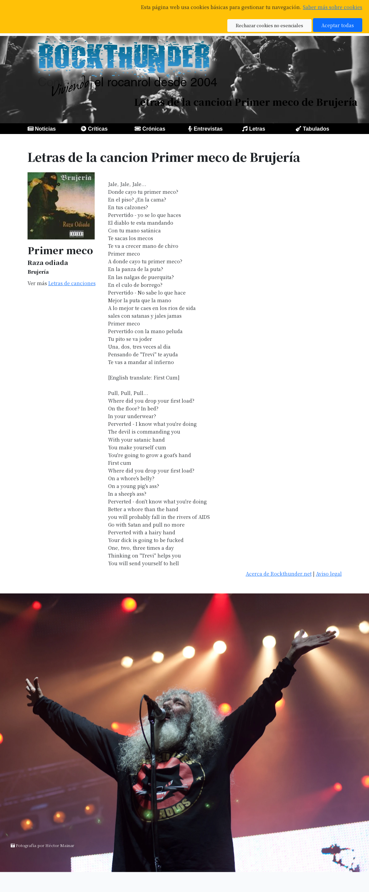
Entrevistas (208, 129)
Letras (257, 129)
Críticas (98, 129)
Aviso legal (329, 573)
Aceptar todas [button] (337, 25)
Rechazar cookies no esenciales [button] (269, 25)
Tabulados (316, 129)
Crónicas (153, 129)
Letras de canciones (72, 282)
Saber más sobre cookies (332, 6)
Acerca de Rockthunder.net (279, 573)
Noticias (45, 129)
